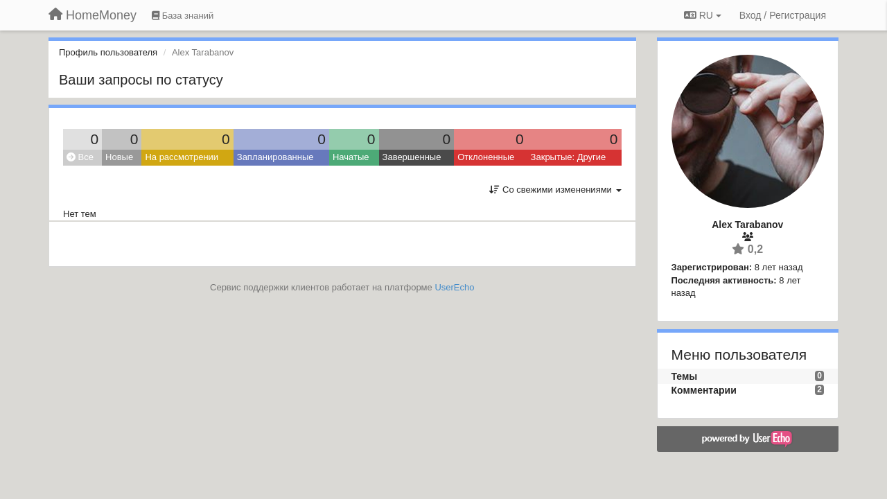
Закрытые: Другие (568, 157)
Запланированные (275, 157)
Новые (119, 157)
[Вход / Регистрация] (783, 15)
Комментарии (704, 390)
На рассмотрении (181, 157)
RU (702, 15)
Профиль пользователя (108, 52)
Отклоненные (485, 157)
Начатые (351, 157)
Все (80, 157)
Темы (684, 376)
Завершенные (412, 157)
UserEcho (454, 287)
